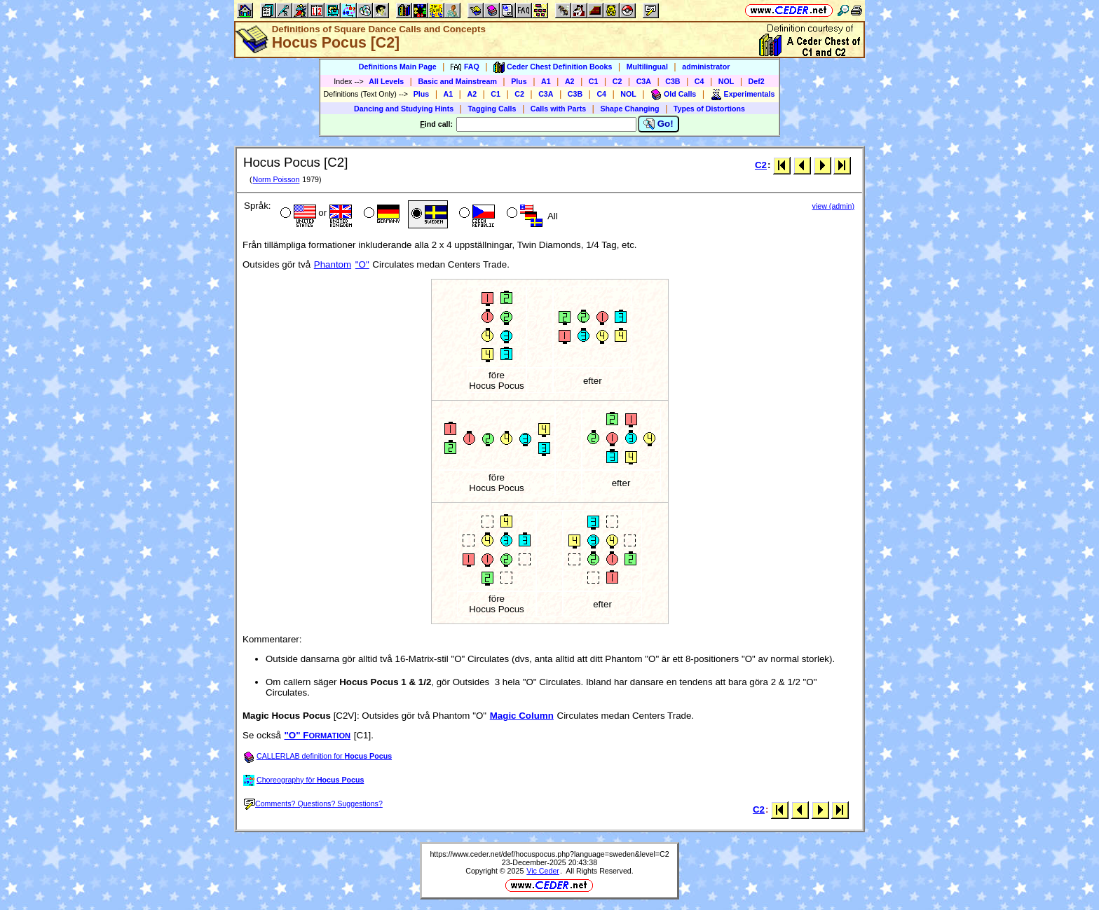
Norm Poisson (275, 179)
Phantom (332, 264)
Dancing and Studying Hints (403, 108)
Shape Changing (629, 108)
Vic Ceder (542, 871)
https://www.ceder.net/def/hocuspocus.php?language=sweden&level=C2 (549, 854)
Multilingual (647, 66)
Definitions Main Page (398, 66)
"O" (362, 264)
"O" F (318, 735)
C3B (672, 81)
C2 (617, 81)
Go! (658, 124)
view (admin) (833, 206)
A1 (546, 81)
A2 (570, 81)
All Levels (386, 81)
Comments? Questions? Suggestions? (313, 803)
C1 (594, 81)
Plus (519, 81)
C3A (643, 81)
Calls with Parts (558, 108)
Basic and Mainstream (457, 81)
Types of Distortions (709, 108)
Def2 (757, 81)
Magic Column (522, 715)
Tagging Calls (491, 108)
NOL (726, 81)
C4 (699, 81)
